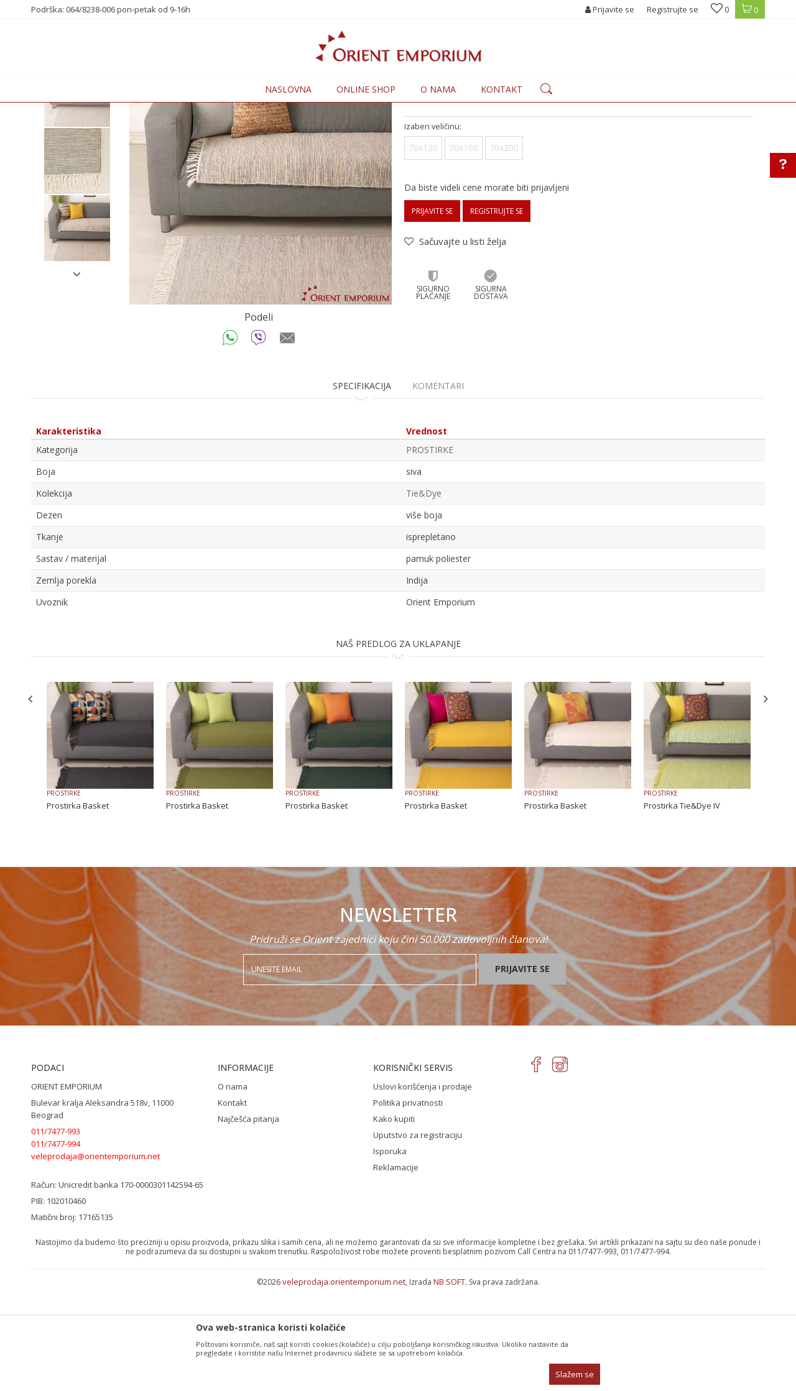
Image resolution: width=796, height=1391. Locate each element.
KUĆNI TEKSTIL (213, 109)
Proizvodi (163, 109)
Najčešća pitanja (248, 1221)
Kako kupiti (394, 1221)
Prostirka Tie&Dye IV (682, 908)
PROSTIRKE (266, 109)
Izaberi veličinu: (432, 229)
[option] (77, 196)
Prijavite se (432, 313)
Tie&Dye (424, 596)
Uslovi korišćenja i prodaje (422, 1189)
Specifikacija (362, 488)
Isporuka (390, 1253)
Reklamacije (396, 1269)
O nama (233, 1189)
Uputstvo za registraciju (417, 1237)
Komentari (438, 488)
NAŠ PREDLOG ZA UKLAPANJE (398, 746)
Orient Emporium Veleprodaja (84, 109)
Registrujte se (672, 9)
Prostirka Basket (78, 908)
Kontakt (232, 1205)
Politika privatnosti (408, 1205)
